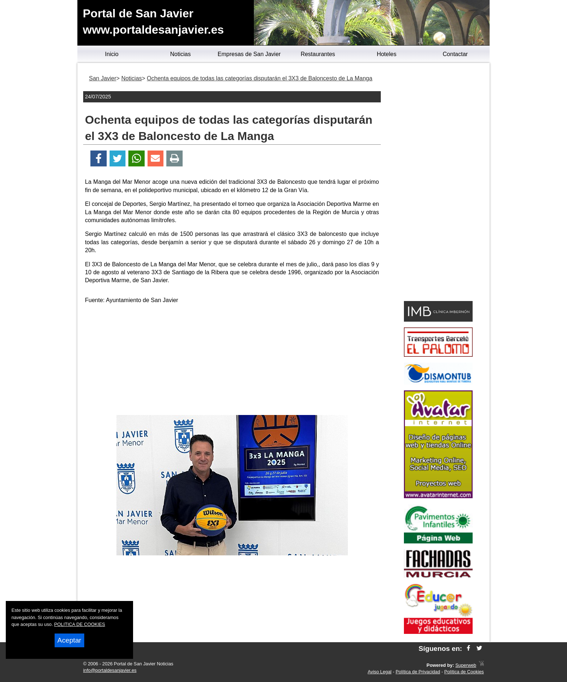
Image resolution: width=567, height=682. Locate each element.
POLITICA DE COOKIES (79, 624)
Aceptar (69, 640)
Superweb (465, 665)
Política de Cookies (464, 671)
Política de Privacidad (418, 671)
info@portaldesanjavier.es (109, 670)
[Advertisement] (232, 360)
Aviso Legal (380, 671)
